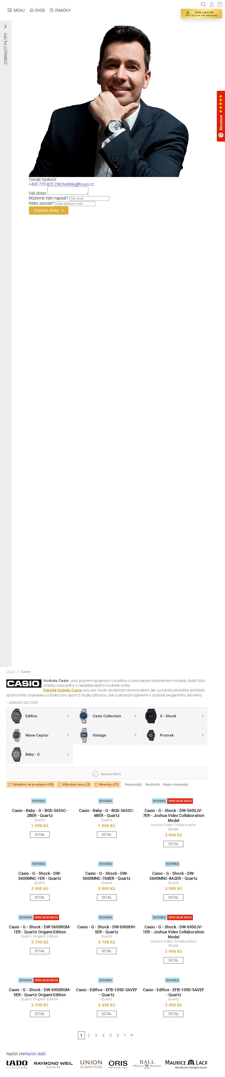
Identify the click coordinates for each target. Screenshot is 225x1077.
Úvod (10, 671)
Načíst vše (15, 1053)
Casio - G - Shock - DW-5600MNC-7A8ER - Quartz (107, 876)
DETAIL (40, 835)
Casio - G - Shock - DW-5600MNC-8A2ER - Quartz (173, 876)
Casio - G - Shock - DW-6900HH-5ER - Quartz (106, 929)
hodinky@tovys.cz (78, 184)
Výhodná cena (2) (76, 784)
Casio (26, 672)
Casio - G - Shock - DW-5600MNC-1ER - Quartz (39, 876)
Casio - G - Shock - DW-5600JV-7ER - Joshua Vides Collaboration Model (173, 815)
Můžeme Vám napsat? (48, 199)
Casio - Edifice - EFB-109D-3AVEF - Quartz (106, 992)
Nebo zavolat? (41, 204)
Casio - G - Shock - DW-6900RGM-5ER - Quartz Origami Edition (40, 992)
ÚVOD (40, 10)
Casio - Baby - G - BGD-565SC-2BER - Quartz (40, 813)
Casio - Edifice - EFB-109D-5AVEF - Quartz (173, 992)
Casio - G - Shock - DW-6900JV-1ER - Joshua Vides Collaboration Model (173, 932)
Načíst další (35, 1053)
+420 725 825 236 (45, 184)
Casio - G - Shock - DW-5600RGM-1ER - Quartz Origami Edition (40, 929)
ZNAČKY (63, 10)
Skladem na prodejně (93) (33, 784)
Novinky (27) (109, 784)
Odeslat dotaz (46, 211)
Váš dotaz (37, 194)
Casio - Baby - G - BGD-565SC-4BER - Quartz (106, 813)
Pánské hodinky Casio (62, 690)
